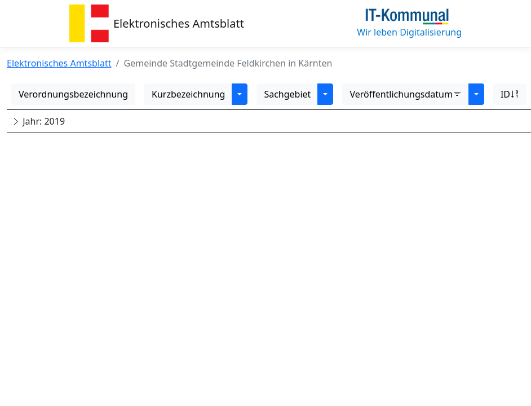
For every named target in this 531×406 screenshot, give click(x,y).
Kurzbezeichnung (188, 94)
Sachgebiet (287, 94)
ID (510, 94)
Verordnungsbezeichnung (73, 94)
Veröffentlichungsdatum (405, 94)
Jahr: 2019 (38, 121)
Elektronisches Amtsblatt (178, 23)
